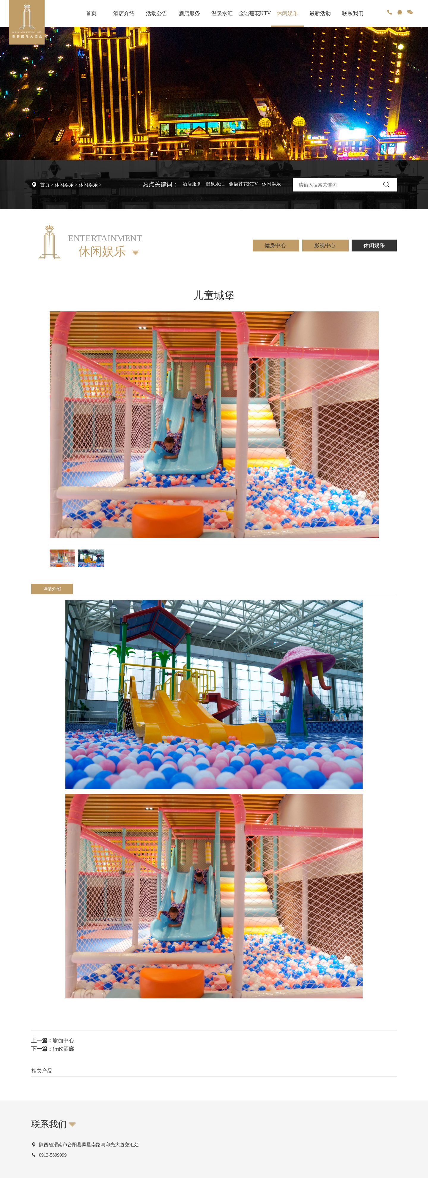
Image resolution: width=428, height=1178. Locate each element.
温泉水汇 (222, 13)
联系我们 (353, 13)
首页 (91, 13)
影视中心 (325, 245)
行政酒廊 (63, 1049)
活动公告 (156, 13)
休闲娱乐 (287, 13)
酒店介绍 (124, 13)
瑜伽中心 (63, 1041)
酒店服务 (189, 13)
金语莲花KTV (255, 13)
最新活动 (320, 13)
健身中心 (276, 245)
